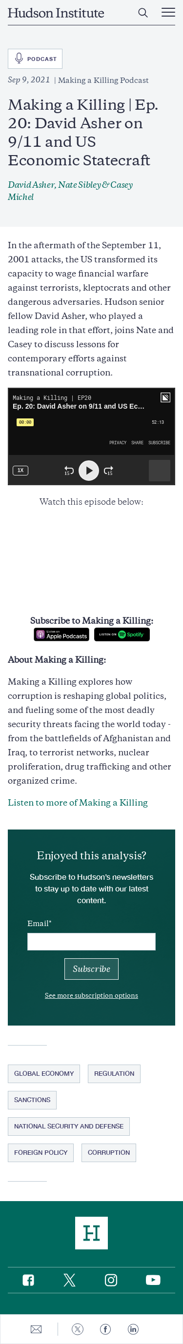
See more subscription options (91, 995)
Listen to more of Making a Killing (78, 803)
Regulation (114, 1073)
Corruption (109, 1152)
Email (38, 923)
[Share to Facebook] (105, 1329)
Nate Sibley (79, 185)
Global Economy (44, 1073)
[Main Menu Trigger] (168, 13)
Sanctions (32, 1100)
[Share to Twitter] (77, 1329)
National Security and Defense (68, 1126)
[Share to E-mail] (36, 1329)
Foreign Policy (40, 1152)
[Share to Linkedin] (133, 1329)
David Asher (31, 185)
